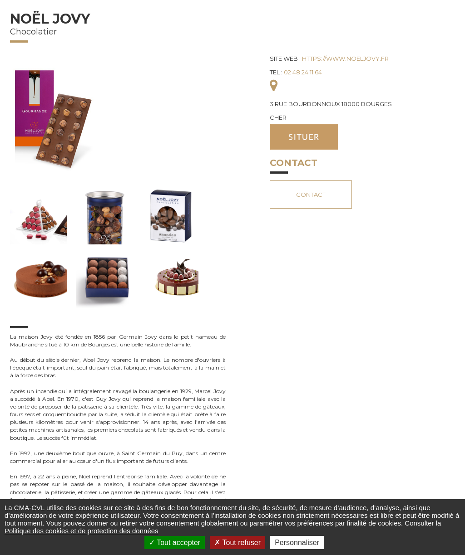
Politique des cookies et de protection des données (81, 531)
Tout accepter (174, 542)
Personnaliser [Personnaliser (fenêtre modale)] (297, 542)
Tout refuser (237, 542)
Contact (311, 194)
